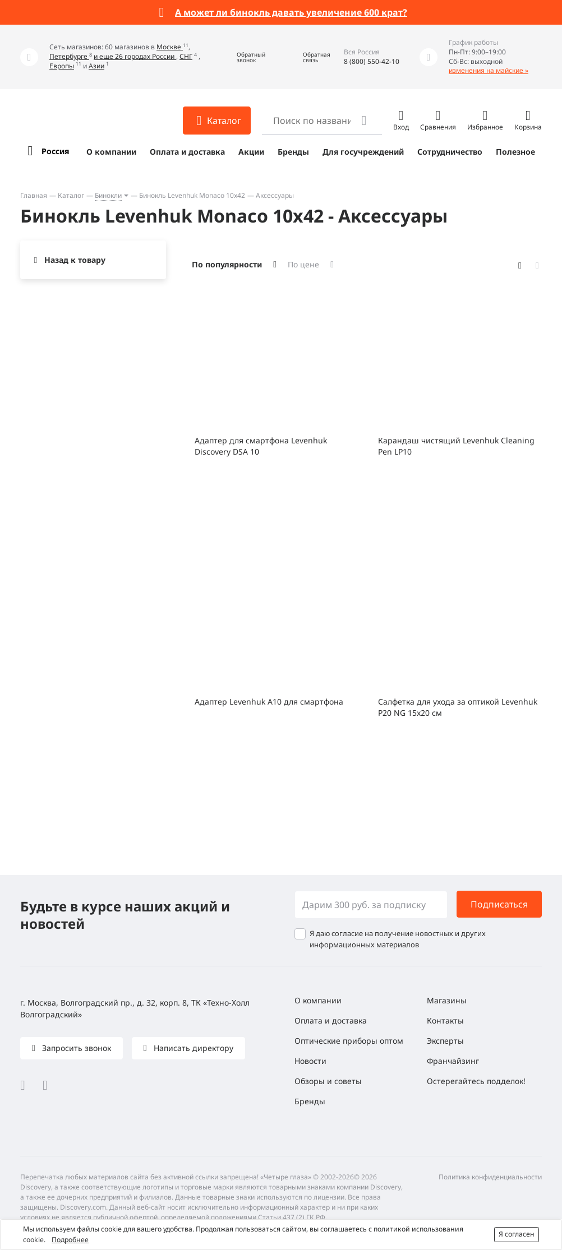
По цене (303, 264)
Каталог (71, 195)
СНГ (185, 56)
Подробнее (70, 1239)
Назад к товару (74, 259)
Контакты (445, 1020)
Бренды (293, 151)
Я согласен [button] (517, 1234)
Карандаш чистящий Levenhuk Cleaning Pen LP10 (456, 446)
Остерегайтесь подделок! (476, 1081)
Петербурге (69, 56)
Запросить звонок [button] (75, 1048)
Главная (33, 195)
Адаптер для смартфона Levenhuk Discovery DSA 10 (261, 446)
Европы (61, 66)
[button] (243, 57)
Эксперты (445, 1040)
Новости (310, 1060)
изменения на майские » (488, 70)
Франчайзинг (453, 1060)
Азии (96, 66)
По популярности (227, 264)
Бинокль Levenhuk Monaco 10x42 (192, 195)
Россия (55, 151)
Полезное (515, 151)
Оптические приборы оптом (348, 1040)
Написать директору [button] (192, 1048)
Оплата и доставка (187, 151)
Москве (169, 47)
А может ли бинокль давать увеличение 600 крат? (291, 12)
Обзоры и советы (328, 1081)
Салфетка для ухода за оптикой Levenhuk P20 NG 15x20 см (457, 707)
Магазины (447, 1000)
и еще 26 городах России (135, 56)
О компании (111, 151)
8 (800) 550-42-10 (371, 61)
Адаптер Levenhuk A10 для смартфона (269, 701)
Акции (251, 151)
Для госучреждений (363, 151)
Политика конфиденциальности (490, 1177)
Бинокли (108, 195)
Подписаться (499, 904)
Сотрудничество (449, 151)
